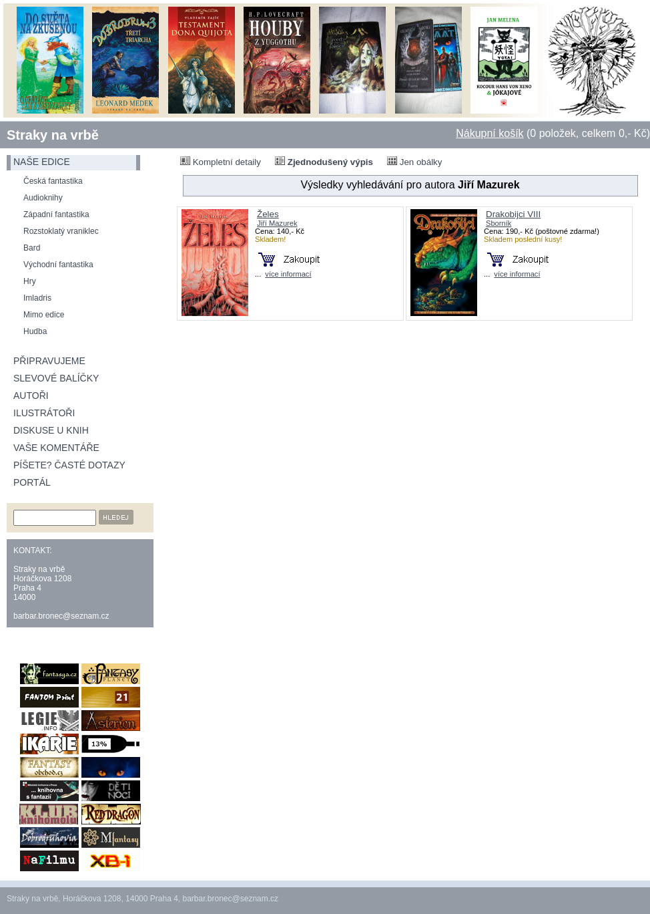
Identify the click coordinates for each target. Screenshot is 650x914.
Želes (268, 214)
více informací (288, 274)
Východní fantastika (58, 264)
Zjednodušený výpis (324, 161)
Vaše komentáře (56, 447)
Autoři (31, 395)
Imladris (37, 298)
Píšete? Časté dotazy (69, 465)
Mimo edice (43, 314)
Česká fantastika (53, 181)
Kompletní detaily (220, 161)
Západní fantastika (56, 214)
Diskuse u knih (51, 430)
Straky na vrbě (53, 135)
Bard (31, 248)
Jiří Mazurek (277, 223)
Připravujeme (49, 360)
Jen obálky (414, 161)
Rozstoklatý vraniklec (61, 231)
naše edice (41, 161)
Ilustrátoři (44, 413)
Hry (29, 281)
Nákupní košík (489, 133)
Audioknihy (43, 197)
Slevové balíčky (56, 378)
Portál (32, 482)
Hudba (35, 331)
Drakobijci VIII (513, 214)
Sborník (498, 223)
